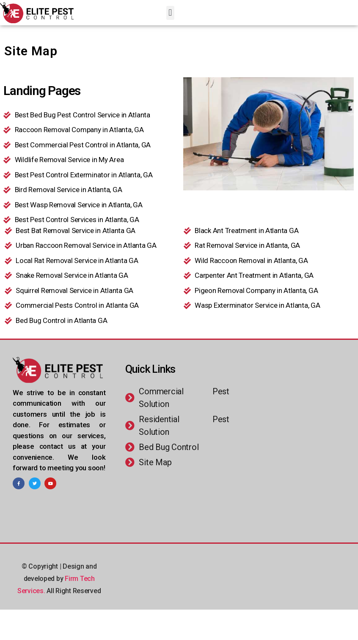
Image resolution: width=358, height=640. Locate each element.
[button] (170, 13)
